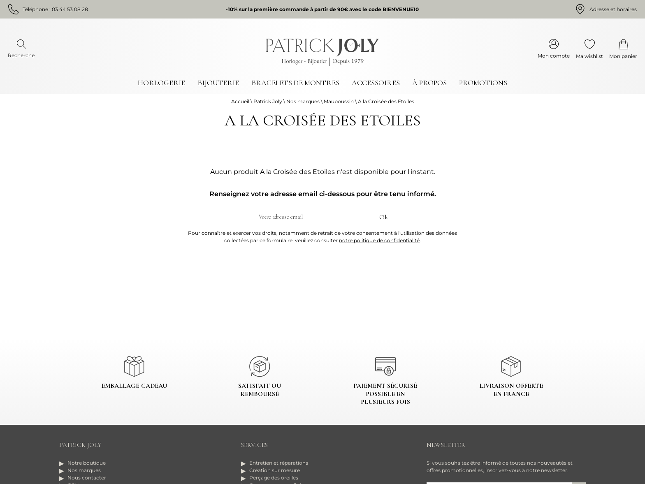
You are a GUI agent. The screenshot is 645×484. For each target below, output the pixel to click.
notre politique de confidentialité (379, 240)
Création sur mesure (274, 470)
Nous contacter (86, 478)
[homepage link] (322, 52)
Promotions (483, 82)
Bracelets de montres (295, 82)
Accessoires (376, 82)
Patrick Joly (267, 101)
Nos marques (303, 101)
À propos (429, 82)
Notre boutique (86, 463)
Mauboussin (339, 101)
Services (254, 445)
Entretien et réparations (278, 463)
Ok (383, 217)
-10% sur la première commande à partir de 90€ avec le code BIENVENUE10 (322, 9)
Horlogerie (161, 82)
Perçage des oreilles (273, 478)
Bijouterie (218, 82)
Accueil (240, 101)
